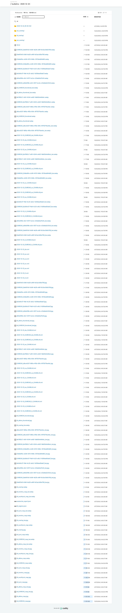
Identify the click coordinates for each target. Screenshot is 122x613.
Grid (105, 12)
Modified (97, 17)
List (99, 12)
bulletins (15, 4)
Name (19, 16)
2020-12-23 (25, 4)
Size (86, 16)
